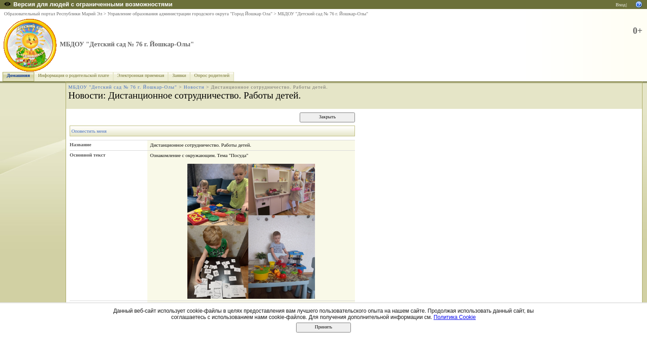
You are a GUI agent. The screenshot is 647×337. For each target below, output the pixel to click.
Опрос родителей (211, 75)
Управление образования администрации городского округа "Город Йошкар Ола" (190, 13)
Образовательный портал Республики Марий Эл (53, 13)
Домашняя (18, 75)
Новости (194, 87)
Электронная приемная (140, 75)
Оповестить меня (88, 131)
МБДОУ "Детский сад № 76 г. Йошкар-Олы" (323, 13)
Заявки (179, 75)
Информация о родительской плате (73, 75)
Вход (620, 4)
